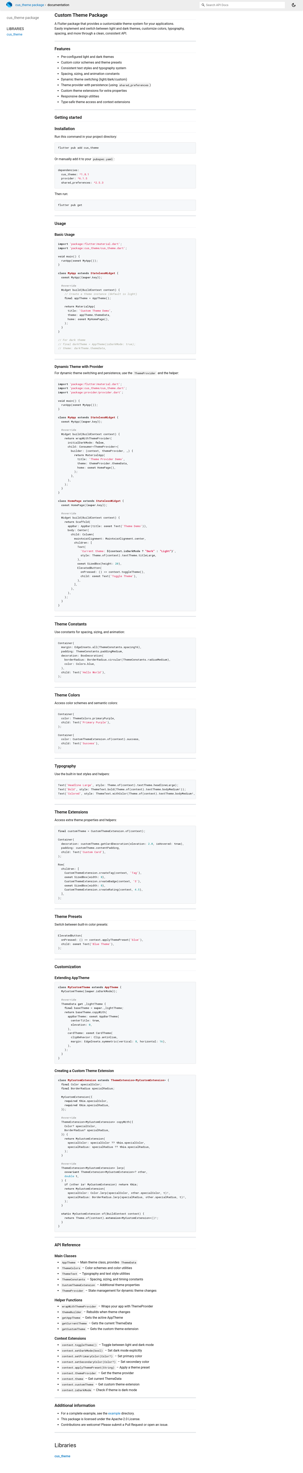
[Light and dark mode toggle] (293, 5)
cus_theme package (29, 5)
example (114, 1413)
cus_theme (62, 1456)
